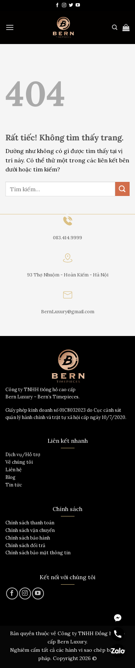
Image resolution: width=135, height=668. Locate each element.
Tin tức (13, 485)
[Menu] (9, 27)
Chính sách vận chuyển (30, 530)
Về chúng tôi (19, 462)
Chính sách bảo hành (27, 538)
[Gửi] (122, 189)
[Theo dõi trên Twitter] (71, 5)
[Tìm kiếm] (114, 27)
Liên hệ (13, 470)
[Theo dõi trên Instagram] (64, 5)
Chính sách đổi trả (25, 545)
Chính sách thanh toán (29, 523)
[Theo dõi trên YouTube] (78, 5)
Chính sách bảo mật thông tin (38, 553)
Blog (10, 477)
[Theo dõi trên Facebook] (57, 5)
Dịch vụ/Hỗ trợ (22, 454)
